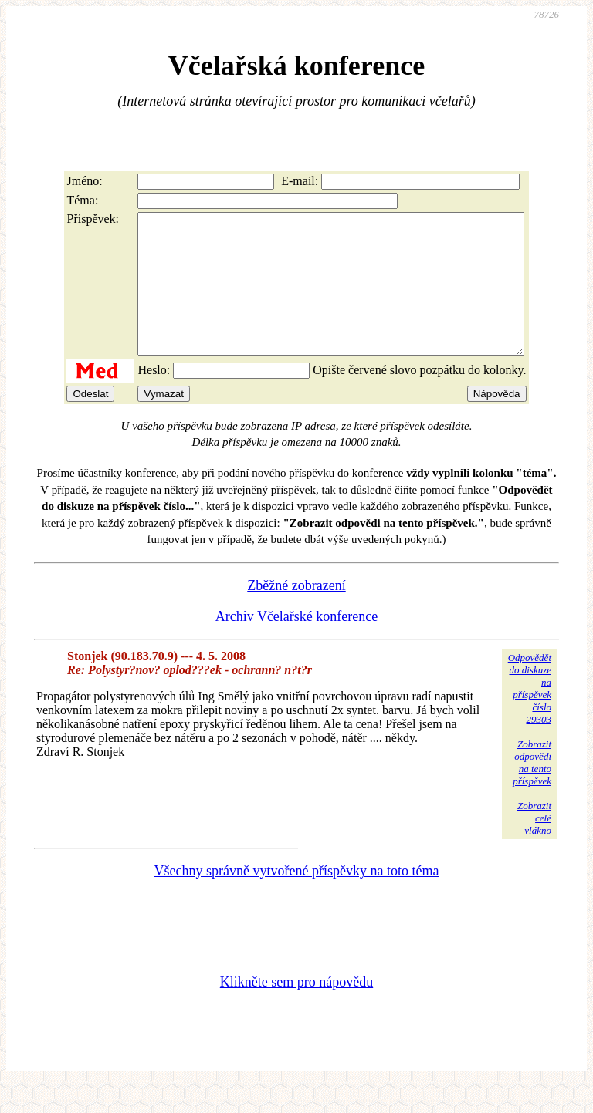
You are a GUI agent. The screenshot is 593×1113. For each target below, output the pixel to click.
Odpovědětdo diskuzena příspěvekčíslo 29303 (529, 716)
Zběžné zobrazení (296, 613)
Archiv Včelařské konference (296, 644)
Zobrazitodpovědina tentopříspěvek (532, 790)
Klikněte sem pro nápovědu (296, 1009)
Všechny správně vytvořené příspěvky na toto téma (296, 898)
